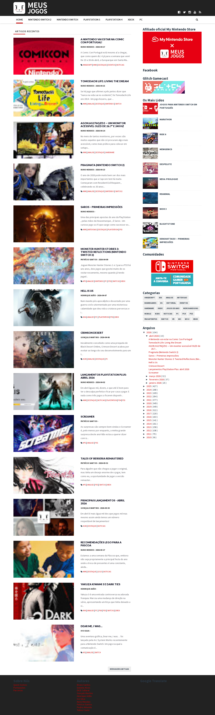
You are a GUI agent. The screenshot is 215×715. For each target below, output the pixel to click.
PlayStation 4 (114, 19)
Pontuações (19, 687)
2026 (149, 332)
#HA (84, 317)
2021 (149, 399)
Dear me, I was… (91, 626)
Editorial (171, 303)
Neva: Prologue (169, 179)
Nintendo (109, 104)
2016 (149, 416)
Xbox (131, 19)
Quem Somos (20, 684)
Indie (160, 308)
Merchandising (190, 308)
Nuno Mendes (93, 47)
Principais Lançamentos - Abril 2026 (103, 502)
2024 (149, 389)
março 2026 (155, 376)
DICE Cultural (83, 690)
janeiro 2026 (155, 382)
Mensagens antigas (119, 669)
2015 (149, 420)
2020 (149, 403)
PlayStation (113, 229)
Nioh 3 (163, 208)
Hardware (109, 152)
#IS (84, 652)
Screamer (87, 416)
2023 (149, 393)
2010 (149, 437)
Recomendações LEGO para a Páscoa (101, 544)
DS (161, 303)
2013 (149, 427)
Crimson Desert (92, 332)
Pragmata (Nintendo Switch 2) (102, 165)
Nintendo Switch (67, 19)
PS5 (120, 229)
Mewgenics (166, 149)
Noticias (120, 65)
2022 (149, 396)
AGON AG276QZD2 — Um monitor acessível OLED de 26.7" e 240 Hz (103, 125)
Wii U (187, 319)
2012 (149, 430)
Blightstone (167, 223)
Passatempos (150, 319)
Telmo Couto (83, 710)
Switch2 (118, 191)
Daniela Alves (83, 687)
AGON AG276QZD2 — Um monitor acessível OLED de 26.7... (174, 347)
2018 (149, 410)
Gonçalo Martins (95, 337)
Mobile (147, 314)
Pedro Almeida (84, 707)
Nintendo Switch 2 (39, 19)
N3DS (157, 314)
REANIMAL (165, 194)
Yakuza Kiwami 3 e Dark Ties (100, 584)
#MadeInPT (87, 65)
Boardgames (150, 303)
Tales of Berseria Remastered (102, 458)
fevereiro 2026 (156, 379)
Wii (179, 319)
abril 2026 (154, 335)
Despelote (166, 164)
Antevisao (92, 229)
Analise (91, 104)
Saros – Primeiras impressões (101, 206)
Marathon (166, 119)
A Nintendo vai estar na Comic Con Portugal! (102, 41)
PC (141, 19)
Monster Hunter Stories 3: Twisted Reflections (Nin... (175, 359)
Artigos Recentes (27, 31)
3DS (160, 297)
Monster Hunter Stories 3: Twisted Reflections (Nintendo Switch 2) (103, 251)
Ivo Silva (85, 630)
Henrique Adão (94, 295)
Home (19, 19)
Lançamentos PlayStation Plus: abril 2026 (103, 376)
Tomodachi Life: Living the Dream (105, 81)
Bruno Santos (83, 684)
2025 (149, 386)
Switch (118, 104)
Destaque (102, 65)
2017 (149, 413)
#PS (84, 281)
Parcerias (18, 690)
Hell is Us (87, 290)
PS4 (119, 400)
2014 (149, 423)
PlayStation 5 (91, 19)
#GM (85, 359)
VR (173, 319)
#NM (95, 65)
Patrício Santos (94, 259)
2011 (149, 433)
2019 (149, 406)
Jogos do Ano (172, 308)
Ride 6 (163, 134)
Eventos (112, 65)
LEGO (100, 571)
